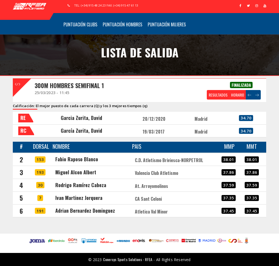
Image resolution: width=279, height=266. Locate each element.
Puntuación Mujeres (167, 24)
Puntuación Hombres (122, 24)
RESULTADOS (218, 95)
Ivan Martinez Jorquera (78, 197)
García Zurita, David (81, 130)
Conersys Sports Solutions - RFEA (127, 259)
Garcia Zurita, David (81, 117)
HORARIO (237, 95)
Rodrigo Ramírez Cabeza (80, 184)
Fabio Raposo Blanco (76, 159)
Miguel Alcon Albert (75, 172)
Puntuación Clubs (80, 24)
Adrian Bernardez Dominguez (85, 210)
